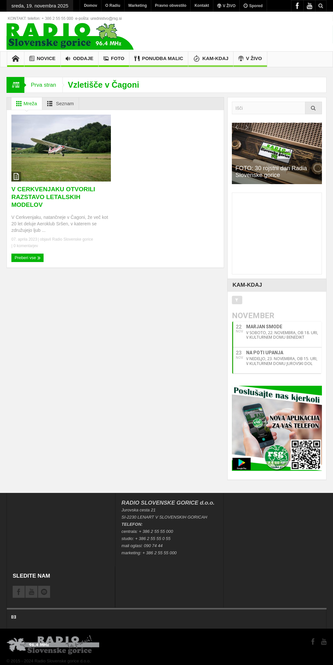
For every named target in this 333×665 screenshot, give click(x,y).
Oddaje (80, 59)
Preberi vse (28, 258)
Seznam (59, 103)
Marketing (137, 5)
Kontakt (201, 5)
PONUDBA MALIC (158, 59)
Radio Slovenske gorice (72, 239)
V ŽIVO (226, 6)
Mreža (25, 103)
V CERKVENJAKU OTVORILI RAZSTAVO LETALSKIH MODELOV (53, 197)
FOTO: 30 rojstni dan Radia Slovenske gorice (275, 171)
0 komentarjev (25, 246)
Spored (253, 6)
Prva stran (43, 85)
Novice (42, 59)
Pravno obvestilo (171, 5)
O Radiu (112, 5)
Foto (114, 59)
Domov (90, 5)
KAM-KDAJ (210, 59)
